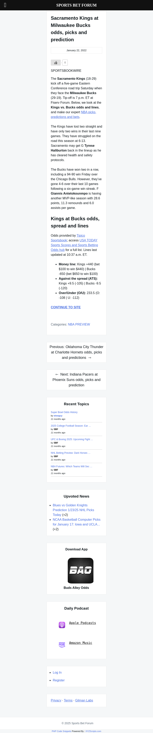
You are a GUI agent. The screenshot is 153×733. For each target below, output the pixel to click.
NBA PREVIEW (79, 324)
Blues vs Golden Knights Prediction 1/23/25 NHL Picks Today (73, 510)
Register (59, 680)
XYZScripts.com (93, 731)
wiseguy (58, 415)
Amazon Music (75, 644)
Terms (68, 700)
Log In (57, 672)
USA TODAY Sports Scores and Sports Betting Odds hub (74, 245)
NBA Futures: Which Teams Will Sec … (71, 466)
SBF (56, 429)
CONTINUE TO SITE (66, 307)
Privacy (56, 700)
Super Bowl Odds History (64, 412)
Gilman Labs (84, 700)
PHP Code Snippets (61, 731)
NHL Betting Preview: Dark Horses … (70, 453)
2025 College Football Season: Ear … (71, 425)
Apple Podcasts (77, 624)
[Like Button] (56, 63)
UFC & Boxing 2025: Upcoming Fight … (72, 439)
